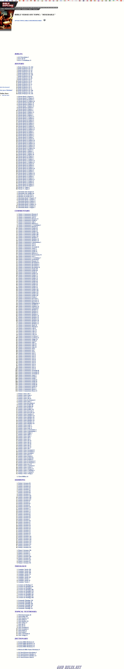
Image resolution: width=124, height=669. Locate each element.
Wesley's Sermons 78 (24, 506)
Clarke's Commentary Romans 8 (28, 214)
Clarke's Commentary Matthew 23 (28, 317)
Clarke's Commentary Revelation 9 (28, 262)
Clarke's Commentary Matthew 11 (28, 323)
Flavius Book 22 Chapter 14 (26, 143)
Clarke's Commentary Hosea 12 (27, 391)
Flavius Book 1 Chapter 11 (26, 153)
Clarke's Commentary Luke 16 (27, 330)
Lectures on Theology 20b (25, 589)
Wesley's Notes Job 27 (24, 445)
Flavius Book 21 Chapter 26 (26, 148)
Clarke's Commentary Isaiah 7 (27, 378)
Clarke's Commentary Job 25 (27, 245)
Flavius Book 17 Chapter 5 (26, 159)
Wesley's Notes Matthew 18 (26, 420)
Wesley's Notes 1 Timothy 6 (26, 470)
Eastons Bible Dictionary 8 (26, 642)
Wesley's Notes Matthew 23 (26, 419)
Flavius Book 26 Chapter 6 (26, 120)
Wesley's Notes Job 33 (24, 442)
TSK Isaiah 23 (22, 630)
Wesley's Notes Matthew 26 (26, 417)
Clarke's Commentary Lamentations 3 (29, 242)
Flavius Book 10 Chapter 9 (26, 184)
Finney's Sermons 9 (24, 552)
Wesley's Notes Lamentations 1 (27, 431)
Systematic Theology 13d (25, 600)
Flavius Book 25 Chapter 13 (26, 128)
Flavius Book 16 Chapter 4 (26, 165)
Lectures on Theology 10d (25, 597)
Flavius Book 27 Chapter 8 (26, 98)
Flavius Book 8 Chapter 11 (26, 104)
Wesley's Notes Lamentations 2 (27, 430)
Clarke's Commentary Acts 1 (26, 256)
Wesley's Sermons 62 (24, 514)
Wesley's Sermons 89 (24, 491)
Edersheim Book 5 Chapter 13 (27, 204)
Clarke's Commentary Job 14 (27, 367)
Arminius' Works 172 (24, 574)
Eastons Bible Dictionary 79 (26, 643)
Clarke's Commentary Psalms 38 (28, 283)
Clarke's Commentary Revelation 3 (28, 265)
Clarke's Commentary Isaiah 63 (27, 380)
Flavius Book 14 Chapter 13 (26, 175)
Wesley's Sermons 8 (24, 505)
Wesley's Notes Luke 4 (24, 425)
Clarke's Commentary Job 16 (27, 364)
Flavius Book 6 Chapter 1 (25, 109)
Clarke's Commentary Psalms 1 (27, 297)
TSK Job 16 (21, 626)
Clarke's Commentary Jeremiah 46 (28, 370)
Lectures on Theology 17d (25, 591)
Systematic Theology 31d (25, 605)
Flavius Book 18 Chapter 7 (26, 157)
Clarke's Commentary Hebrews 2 (28, 223)
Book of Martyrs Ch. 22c (25, 73)
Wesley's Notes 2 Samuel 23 (26, 465)
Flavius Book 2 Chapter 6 (25, 96)
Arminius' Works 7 (23, 579)
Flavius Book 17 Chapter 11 (26, 162)
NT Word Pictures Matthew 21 (27, 655)
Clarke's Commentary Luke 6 (27, 328)
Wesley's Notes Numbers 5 (26, 414)
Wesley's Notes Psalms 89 (25, 406)
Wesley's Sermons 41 (24, 524)
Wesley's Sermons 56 (24, 517)
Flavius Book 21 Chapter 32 (26, 145)
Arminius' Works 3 (23, 582)
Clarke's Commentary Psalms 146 (28, 233)
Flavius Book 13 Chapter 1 (26, 176)
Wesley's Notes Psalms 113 (26, 409)
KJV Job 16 (21, 59)
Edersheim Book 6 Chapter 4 (26, 202)
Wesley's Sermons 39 (24, 525)
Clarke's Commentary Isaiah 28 (27, 384)
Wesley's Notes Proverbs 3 (26, 411)
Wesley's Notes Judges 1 (25, 433)
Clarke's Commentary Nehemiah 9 (28, 308)
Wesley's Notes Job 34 (24, 440)
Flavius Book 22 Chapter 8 (26, 139)
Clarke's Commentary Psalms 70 (28, 278)
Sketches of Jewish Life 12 (26, 196)
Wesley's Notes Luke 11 (25, 428)
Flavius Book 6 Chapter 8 (25, 107)
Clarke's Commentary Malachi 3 (28, 326)
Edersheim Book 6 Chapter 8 (26, 201)
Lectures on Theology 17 (25, 585)
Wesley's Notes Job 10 (24, 447)
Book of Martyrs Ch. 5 (25, 86)
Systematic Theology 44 (25, 602)
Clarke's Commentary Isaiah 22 (27, 386)
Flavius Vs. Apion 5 (24, 187)
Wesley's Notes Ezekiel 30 (25, 458)
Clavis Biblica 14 (23, 476)
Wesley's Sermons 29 (24, 528)
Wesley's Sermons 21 (24, 489)
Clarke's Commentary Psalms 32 (28, 231)
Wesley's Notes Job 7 (24, 394)
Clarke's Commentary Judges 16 (28, 339)
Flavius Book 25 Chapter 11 (26, 129)
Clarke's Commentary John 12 (27, 345)
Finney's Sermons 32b (24, 556)
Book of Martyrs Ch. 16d (25, 67)
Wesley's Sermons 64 (24, 488)
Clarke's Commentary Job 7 (26, 350)
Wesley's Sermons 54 (24, 485)
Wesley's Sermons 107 (24, 547)
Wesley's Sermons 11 (24, 545)
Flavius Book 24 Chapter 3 (26, 134)
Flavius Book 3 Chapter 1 (25, 114)
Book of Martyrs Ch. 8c (25, 76)
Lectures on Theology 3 (25, 588)
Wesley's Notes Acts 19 (25, 464)
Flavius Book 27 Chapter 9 (26, 117)
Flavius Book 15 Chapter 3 (26, 171)
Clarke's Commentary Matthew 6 (28, 312)
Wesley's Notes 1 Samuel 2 (26, 472)
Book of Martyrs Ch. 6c (25, 81)
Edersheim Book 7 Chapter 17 (27, 198)
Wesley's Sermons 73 (24, 510)
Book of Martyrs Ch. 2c (25, 89)
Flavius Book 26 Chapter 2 (26, 124)
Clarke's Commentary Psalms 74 (28, 276)
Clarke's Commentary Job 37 (27, 353)
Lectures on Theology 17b (25, 592)
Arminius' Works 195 (24, 571)
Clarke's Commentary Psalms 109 (28, 234)
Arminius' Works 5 (23, 575)
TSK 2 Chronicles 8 (24, 633)
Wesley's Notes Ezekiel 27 (25, 459)
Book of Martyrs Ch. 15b (25, 93)
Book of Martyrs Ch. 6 (25, 82)
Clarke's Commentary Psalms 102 (28, 236)
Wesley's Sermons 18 (24, 533)
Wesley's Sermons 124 (24, 541)
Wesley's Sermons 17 (24, 535)
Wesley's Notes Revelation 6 (26, 403)
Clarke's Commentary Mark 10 (27, 325)
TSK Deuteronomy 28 (24, 615)
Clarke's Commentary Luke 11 (27, 333)
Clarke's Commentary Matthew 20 (28, 320)
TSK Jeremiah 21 (23, 629)
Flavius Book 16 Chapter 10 (26, 168)
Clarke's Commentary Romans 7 (28, 215)
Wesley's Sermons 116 (24, 495)
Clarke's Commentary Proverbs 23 (28, 301)
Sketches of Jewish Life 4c (26, 195)
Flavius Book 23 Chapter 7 (26, 137)
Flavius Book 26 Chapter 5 (26, 121)
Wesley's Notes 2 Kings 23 (26, 469)
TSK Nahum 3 (22, 619)
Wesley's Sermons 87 (24, 503)
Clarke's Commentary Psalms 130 (28, 290)
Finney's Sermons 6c (24, 555)
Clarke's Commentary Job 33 (27, 356)
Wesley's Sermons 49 (24, 520)
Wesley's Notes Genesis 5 (25, 456)
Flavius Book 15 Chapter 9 (26, 170)
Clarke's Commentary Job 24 (27, 217)
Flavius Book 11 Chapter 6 (26, 182)
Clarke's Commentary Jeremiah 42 (28, 247)
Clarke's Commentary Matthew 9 (28, 309)
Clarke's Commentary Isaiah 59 (27, 381)
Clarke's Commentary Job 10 (27, 369)
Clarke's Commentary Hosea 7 (27, 387)
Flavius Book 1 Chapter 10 (26, 154)
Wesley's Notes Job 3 (24, 397)
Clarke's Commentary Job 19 (27, 362)
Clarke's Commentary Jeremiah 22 (28, 373)
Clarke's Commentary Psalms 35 (28, 286)
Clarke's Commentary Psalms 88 (28, 269)
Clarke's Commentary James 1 (27, 375)
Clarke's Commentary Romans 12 (28, 219)
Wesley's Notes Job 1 (24, 448)
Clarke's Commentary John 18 (27, 344)
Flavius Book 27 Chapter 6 (26, 118)
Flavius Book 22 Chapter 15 (26, 142)
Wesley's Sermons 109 (24, 497)
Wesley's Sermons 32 (24, 494)
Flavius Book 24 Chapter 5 (26, 132)
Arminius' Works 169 (24, 572)
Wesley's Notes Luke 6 (24, 395)
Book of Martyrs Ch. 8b (25, 78)
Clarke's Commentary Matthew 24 (28, 316)
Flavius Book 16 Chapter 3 (26, 167)
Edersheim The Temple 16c (26, 193)
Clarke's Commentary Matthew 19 (28, 239)
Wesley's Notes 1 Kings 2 (25, 473)
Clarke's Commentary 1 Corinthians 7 (29, 258)
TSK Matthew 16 (23, 621)
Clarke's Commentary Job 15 (27, 366)
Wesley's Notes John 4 (24, 434)
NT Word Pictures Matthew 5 (27, 654)
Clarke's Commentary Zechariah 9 (28, 259)
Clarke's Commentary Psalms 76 (28, 273)
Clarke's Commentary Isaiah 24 (27, 251)
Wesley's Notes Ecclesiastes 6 (26, 400)
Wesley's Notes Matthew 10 (26, 423)
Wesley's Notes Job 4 (24, 439)
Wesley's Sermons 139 (24, 536)
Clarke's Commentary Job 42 (27, 244)
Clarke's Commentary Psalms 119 (28, 294)
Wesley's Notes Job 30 (24, 444)
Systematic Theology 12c (25, 608)
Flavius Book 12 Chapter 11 (26, 179)
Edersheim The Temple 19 (26, 192)
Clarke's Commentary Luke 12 (27, 331)
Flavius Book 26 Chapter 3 (26, 99)
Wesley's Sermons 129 (24, 539)
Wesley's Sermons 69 (24, 492)
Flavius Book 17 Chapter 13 (26, 160)
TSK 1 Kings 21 (23, 635)
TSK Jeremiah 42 (23, 627)
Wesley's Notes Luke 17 (25, 426)
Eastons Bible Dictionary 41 (26, 646)
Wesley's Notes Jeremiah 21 (26, 451)
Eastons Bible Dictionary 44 (26, 645)
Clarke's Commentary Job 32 (27, 358)
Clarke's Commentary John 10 (27, 347)
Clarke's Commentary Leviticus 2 (28, 336)
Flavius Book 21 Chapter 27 (26, 146)
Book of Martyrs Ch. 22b (25, 75)
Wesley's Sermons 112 (24, 544)
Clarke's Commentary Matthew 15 (28, 322)
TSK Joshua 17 (22, 622)
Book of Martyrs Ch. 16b (25, 90)
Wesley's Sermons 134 (24, 538)
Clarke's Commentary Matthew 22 (28, 319)
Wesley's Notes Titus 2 (24, 401)
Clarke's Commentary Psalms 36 (28, 284)
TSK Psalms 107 (23, 616)
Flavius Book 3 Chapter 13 (26, 112)
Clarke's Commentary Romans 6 (28, 226)
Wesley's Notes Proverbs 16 (26, 412)
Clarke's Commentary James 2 (27, 248)
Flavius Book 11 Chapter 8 (26, 181)
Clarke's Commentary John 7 (27, 342)
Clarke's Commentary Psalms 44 (28, 230)
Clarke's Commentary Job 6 (26, 351)
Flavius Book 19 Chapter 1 (26, 156)
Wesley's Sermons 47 (24, 522)
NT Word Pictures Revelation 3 (27, 652)
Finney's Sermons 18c (24, 563)
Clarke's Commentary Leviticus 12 (28, 337)
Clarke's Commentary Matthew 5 (28, 237)
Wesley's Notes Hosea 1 (25, 455)
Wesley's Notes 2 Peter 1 (25, 467)
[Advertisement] (7, 57)
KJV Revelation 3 (23, 57)
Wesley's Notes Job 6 (24, 437)
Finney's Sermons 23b (24, 550)
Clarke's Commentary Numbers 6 (28, 305)
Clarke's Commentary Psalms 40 (28, 281)
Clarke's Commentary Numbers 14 (28, 306)
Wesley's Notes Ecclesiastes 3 (26, 462)
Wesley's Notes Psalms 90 (25, 404)
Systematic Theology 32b (25, 603)
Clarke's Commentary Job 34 (27, 355)
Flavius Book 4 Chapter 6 (25, 110)
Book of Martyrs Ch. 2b (25, 71)
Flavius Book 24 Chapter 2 (26, 135)
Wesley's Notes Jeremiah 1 (26, 453)
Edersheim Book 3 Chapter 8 (26, 206)
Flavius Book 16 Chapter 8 (26, 164)
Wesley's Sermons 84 (24, 483)
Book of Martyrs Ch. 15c (25, 92)
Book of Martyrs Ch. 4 (25, 87)
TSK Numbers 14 (23, 618)
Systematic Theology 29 (25, 606)
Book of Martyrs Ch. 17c (25, 68)
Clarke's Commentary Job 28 (27, 361)
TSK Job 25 (21, 624)
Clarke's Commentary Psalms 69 (28, 228)
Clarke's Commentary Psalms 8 (27, 272)
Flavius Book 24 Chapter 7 (26, 131)
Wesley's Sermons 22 (24, 531)
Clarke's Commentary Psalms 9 (27, 220)
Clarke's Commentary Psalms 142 (28, 289)
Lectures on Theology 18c (25, 586)
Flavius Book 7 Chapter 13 (26, 106)
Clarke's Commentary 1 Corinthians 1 (29, 225)
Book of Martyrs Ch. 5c (25, 84)
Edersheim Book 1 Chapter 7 (26, 207)
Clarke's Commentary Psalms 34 (28, 287)
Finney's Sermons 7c (24, 553)
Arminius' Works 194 (24, 569)
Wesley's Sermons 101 (24, 499)
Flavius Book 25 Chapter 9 (26, 126)
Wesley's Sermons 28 (24, 486)
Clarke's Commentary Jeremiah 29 (28, 372)
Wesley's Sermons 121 (24, 542)
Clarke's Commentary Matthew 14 (28, 240)
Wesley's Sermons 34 (24, 527)
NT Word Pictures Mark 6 (26, 657)
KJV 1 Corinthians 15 (24, 60)
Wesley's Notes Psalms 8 (25, 408)
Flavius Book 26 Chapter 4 (26, 123)
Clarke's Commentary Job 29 (27, 359)
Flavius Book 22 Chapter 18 (26, 140)
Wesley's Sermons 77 (24, 508)
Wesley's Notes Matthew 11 (26, 422)
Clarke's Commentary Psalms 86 (28, 270)
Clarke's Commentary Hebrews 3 (28, 253)
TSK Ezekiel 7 (22, 632)
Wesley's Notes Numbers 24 (26, 415)
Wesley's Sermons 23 (24, 530)
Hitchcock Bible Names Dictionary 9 (29, 649)
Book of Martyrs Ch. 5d (25, 70)
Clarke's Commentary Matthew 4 (28, 314)
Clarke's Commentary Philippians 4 (29, 303)
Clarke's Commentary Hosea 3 (27, 389)
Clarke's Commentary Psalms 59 (28, 280)
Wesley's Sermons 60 (24, 516)
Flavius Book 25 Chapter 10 (26, 101)
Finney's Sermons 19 (24, 561)
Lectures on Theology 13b (25, 594)
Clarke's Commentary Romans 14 (28, 261)
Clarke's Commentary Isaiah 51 (27, 250)
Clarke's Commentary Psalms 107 (28, 295)
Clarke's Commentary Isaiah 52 (27, 383)
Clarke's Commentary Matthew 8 (28, 311)
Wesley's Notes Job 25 (24, 398)
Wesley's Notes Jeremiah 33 (26, 450)
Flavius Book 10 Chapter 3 (26, 185)
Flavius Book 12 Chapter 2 (26, 178)
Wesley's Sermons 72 (24, 511)
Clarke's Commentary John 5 (27, 222)
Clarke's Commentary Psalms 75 (28, 275)
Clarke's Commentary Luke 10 (27, 334)
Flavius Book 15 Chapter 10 (26, 173)
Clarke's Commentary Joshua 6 (27, 341)
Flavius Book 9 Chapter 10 (26, 103)
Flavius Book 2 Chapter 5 (25, 115)
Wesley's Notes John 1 (24, 436)
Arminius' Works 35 (24, 580)
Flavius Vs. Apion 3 (24, 189)
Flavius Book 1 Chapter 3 (25, 151)
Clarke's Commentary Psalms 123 (28, 292)
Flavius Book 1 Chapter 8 (25, 149)
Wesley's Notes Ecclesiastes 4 (26, 461)
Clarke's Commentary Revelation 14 (29, 267)
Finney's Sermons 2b (24, 558)
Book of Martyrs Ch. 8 (25, 79)
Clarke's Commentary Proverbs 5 (28, 298)
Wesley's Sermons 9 (24, 502)
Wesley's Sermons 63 (24, 513)
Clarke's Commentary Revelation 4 (28, 264)
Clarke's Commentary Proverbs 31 (28, 300)
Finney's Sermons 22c (24, 559)
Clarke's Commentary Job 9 (26, 348)
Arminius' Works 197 (24, 577)
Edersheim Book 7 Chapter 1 (26, 199)
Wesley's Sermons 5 (24, 519)
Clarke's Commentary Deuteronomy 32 (30, 255)
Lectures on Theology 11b (25, 596)
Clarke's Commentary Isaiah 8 (27, 377)
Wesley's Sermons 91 (24, 500)
